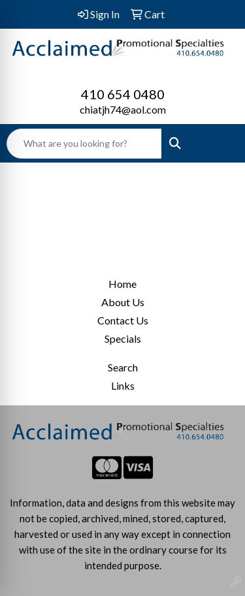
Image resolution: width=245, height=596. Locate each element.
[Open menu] (219, 144)
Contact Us (122, 320)
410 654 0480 (123, 94)
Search (123, 367)
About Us (122, 302)
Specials (123, 338)
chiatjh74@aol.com (123, 109)
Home (122, 283)
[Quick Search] (84, 144)
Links (123, 385)
